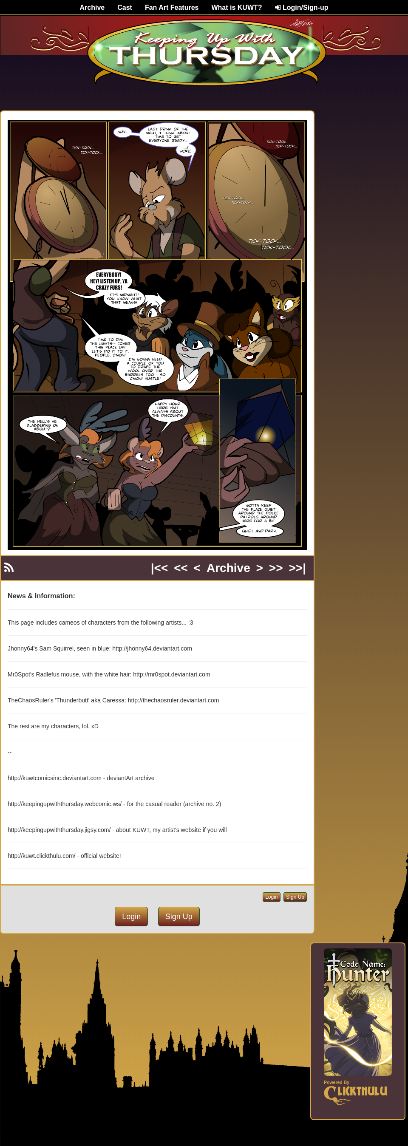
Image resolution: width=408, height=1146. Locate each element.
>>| (297, 567)
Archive (92, 7)
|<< (159, 567)
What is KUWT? (236, 7)
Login (271, 897)
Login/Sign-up (302, 7)
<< (181, 567)
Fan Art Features (172, 7)
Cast (124, 7)
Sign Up (295, 897)
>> (276, 567)
